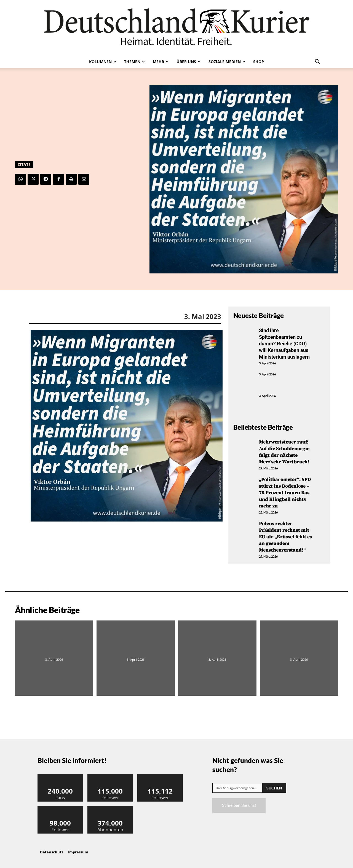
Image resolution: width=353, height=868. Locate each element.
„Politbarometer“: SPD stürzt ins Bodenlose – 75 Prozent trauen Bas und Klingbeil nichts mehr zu (285, 491)
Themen (134, 61)
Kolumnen (102, 61)
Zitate (24, 164)
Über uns (188, 61)
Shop (258, 61)
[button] (317, 62)
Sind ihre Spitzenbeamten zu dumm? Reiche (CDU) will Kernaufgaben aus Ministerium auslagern (284, 343)
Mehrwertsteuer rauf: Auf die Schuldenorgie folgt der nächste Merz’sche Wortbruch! (284, 450)
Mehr (161, 61)
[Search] (274, 784)
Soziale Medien (226, 61)
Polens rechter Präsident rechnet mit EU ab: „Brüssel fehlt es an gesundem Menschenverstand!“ (285, 534)
